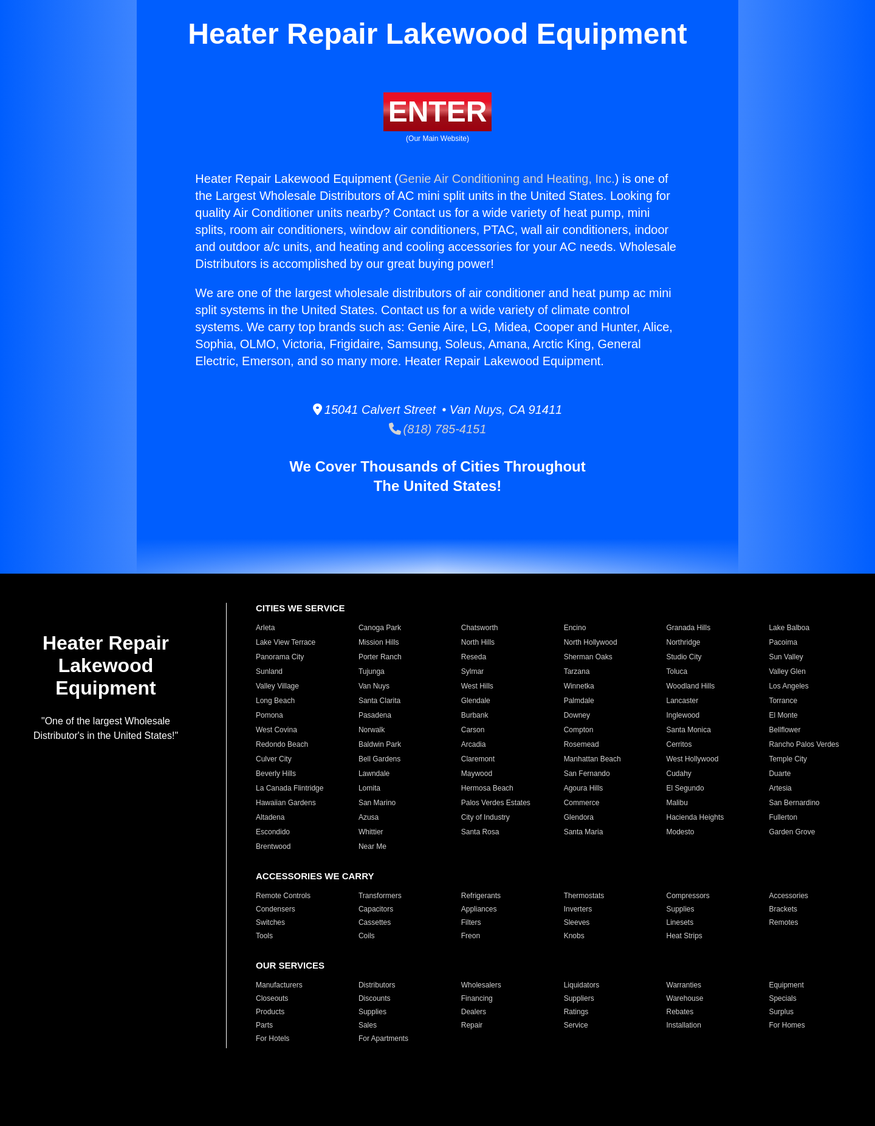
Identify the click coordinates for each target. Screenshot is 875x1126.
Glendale (475, 700)
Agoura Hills (583, 788)
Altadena (270, 817)
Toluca (677, 671)
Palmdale (579, 700)
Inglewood (683, 715)
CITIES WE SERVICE (300, 608)
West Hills (477, 686)
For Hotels (272, 1038)
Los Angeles (788, 686)
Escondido (273, 832)
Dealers (473, 1012)
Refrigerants (481, 895)
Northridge (684, 642)
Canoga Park (380, 627)
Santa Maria (583, 832)
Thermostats (584, 895)
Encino (575, 627)
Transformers (380, 895)
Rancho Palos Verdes (804, 744)
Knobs (574, 936)
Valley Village (277, 686)
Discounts (375, 998)
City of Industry (485, 817)
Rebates (680, 1012)
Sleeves (577, 922)
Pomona (269, 715)
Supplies (681, 909)
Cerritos (679, 744)
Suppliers (579, 998)
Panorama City (280, 657)
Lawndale (374, 773)
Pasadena (375, 715)
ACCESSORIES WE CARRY (315, 876)
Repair (471, 1025)
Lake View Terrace (285, 642)
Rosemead (581, 744)
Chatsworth (479, 627)
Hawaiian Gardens (286, 802)
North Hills (478, 642)
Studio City (684, 657)
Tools (264, 936)
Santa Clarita (379, 700)
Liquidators (582, 985)
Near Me (372, 846)
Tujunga (372, 671)
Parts (264, 1025)
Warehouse (685, 998)
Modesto (681, 832)
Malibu (677, 802)
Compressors (688, 895)
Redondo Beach (282, 744)
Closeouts (272, 998)
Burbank (475, 715)
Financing (477, 998)
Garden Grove (792, 832)
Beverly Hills (276, 773)
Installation (684, 1025)
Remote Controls (283, 895)
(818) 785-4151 (438, 429)
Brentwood (273, 846)
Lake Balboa (789, 627)
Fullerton (783, 817)
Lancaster (683, 700)
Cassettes (375, 922)
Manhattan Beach (592, 759)
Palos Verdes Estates (495, 802)
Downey (577, 715)
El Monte (783, 715)
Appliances (479, 909)
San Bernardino (794, 802)
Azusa (369, 817)
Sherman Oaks (588, 657)
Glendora (579, 817)
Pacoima (783, 642)
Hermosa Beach (487, 788)
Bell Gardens (379, 759)
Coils (367, 936)
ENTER (437, 111)
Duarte (780, 773)
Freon (470, 936)
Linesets (680, 922)
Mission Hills (379, 642)
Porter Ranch (380, 657)
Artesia (780, 788)
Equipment (786, 985)
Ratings (576, 1012)
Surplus (781, 1012)
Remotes (783, 922)
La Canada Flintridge (289, 788)
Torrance (783, 700)
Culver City (274, 759)
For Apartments (383, 1038)
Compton (579, 730)
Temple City (788, 759)
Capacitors (376, 909)
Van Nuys (374, 686)
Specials (782, 998)
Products (270, 1012)
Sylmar (472, 671)
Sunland (269, 671)
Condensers (275, 909)
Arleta (265, 627)
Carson (473, 730)
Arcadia (473, 744)
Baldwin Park (380, 744)
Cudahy (679, 773)
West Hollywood (693, 759)
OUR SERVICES (290, 965)
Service (576, 1025)
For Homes (787, 1025)
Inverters (578, 909)
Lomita (369, 788)
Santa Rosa (480, 832)
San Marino (377, 802)
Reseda (473, 657)
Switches (270, 922)
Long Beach (275, 700)
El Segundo (685, 788)
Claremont (478, 759)
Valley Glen (787, 671)
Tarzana (577, 671)
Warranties (684, 985)
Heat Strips (684, 936)
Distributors (377, 985)
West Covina (276, 730)
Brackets (783, 909)
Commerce (582, 802)
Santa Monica (689, 730)
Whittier (371, 832)
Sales (368, 1025)
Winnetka (579, 686)
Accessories (788, 895)
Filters (471, 922)
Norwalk (372, 730)
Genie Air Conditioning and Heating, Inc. (507, 178)
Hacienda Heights (695, 817)
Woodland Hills (691, 686)
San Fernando (587, 773)
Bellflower (784, 730)
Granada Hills (689, 627)
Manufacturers (279, 985)
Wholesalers (481, 985)
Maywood (476, 773)
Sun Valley (786, 657)
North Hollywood (590, 642)
